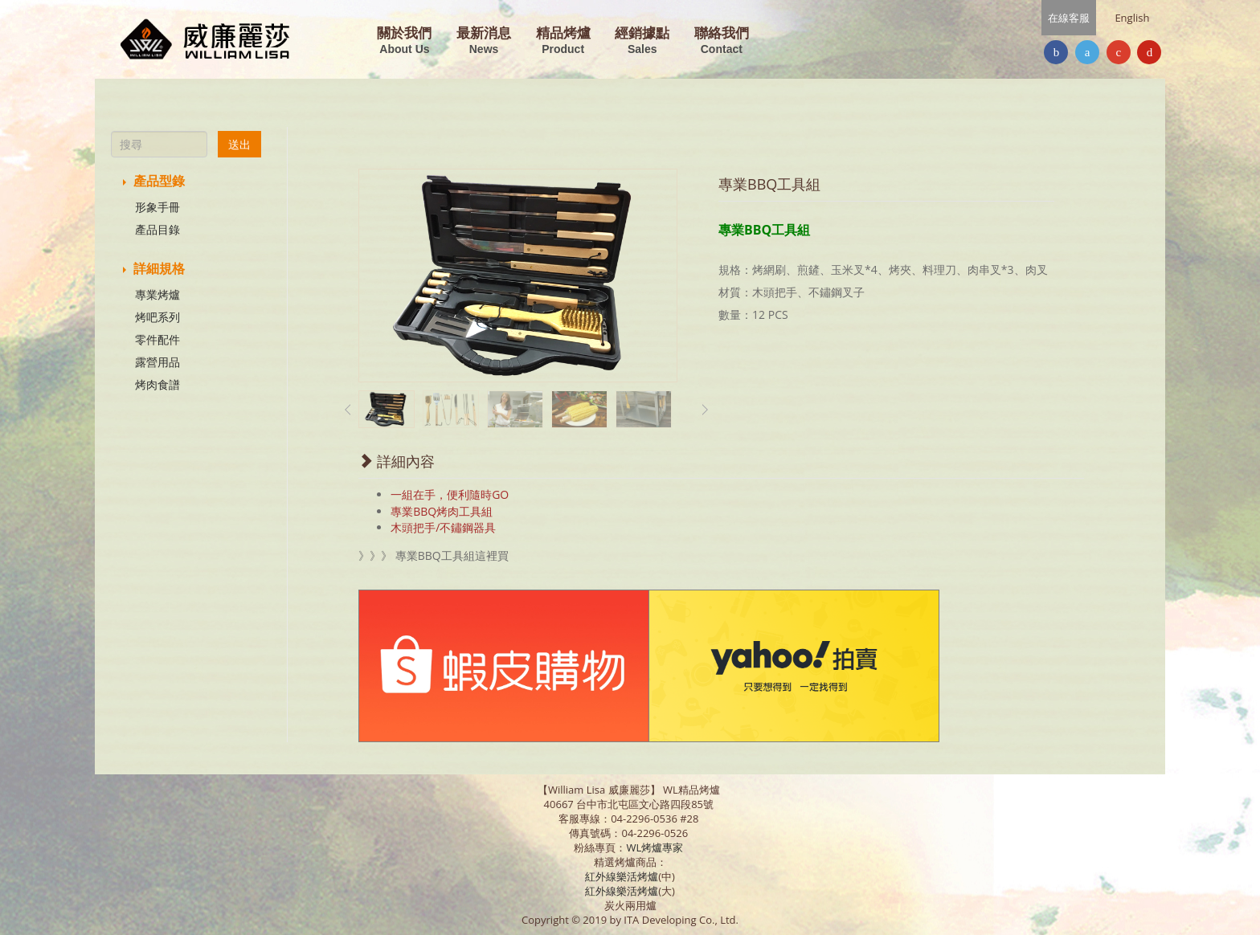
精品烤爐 (563, 41)
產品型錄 (154, 181)
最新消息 (483, 41)
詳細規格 (154, 268)
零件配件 (157, 339)
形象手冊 (157, 206)
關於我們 (404, 41)
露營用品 (157, 362)
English (1132, 17)
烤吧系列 (157, 317)
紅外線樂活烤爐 (621, 876)
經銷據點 (642, 41)
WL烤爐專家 (655, 847)
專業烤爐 (157, 294)
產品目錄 (157, 229)
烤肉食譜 (157, 384)
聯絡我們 (721, 41)
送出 (239, 144)
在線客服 (1069, 17)
